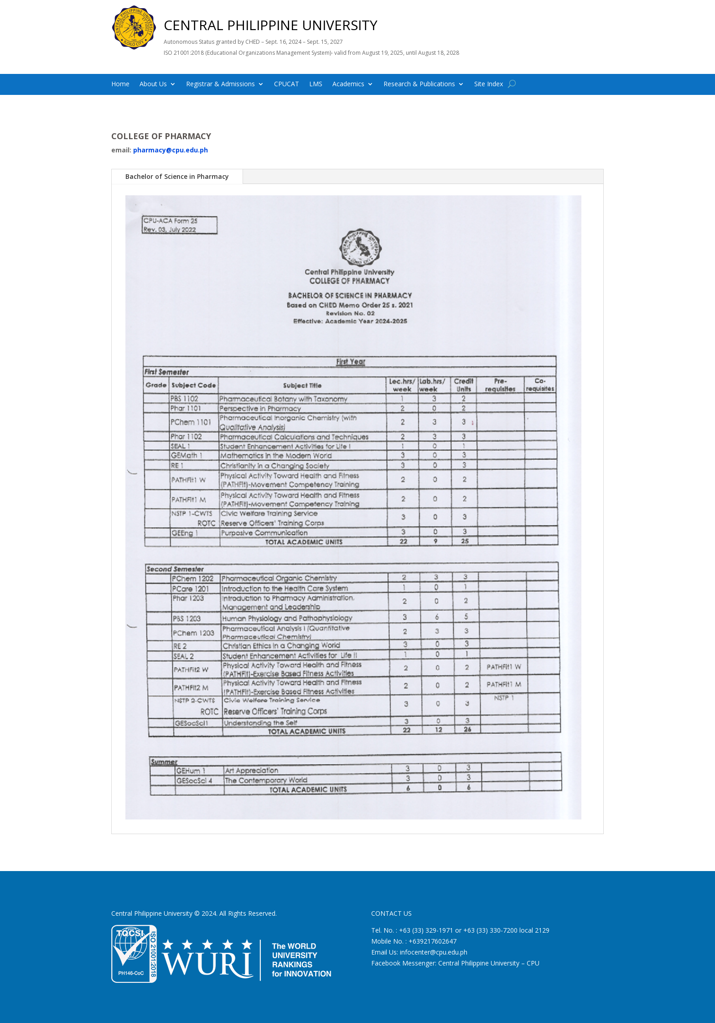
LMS (315, 84)
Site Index (488, 84)
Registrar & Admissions (220, 84)
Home (120, 84)
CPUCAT (286, 84)
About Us (153, 84)
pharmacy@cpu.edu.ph (170, 150)
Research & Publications (419, 84)
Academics (348, 84)
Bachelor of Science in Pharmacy (177, 176)
